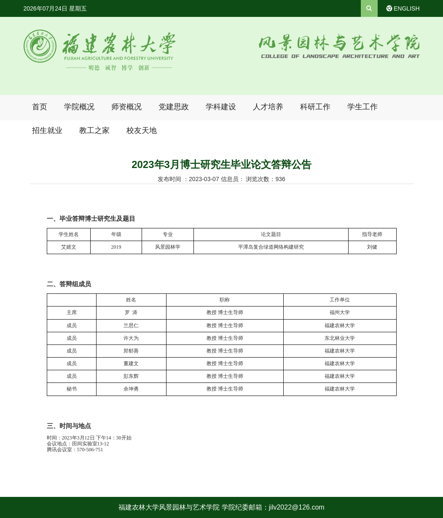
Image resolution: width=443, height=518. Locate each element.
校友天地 (141, 130)
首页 (39, 107)
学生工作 (362, 107)
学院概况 (79, 107)
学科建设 (221, 107)
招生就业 (47, 130)
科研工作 (315, 107)
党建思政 (173, 107)
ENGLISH (406, 8)
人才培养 (268, 107)
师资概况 (126, 107)
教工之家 (94, 130)
